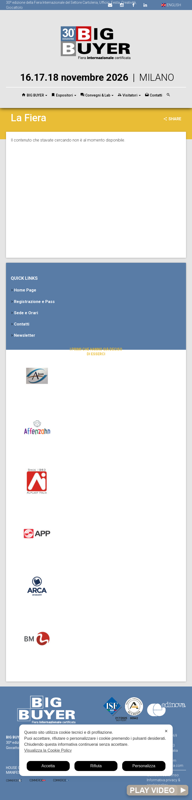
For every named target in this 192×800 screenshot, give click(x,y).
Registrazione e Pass (34, 301)
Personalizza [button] (144, 766)
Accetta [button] (48, 766)
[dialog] (96, 750)
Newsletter (24, 335)
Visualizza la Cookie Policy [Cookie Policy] (48, 750)
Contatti (21, 324)
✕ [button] (166, 731)
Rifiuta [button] (96, 766)
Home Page (25, 290)
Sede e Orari (26, 312)
